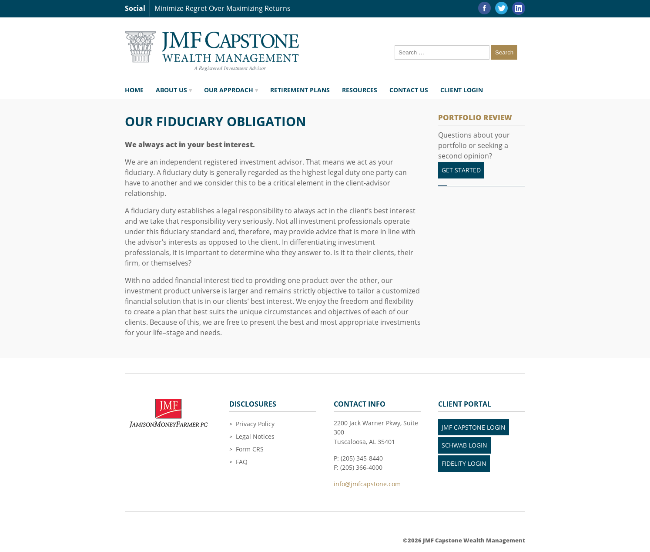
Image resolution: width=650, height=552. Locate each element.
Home (134, 90)
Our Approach (228, 90)
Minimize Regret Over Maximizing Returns (222, 8)
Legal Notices (255, 436)
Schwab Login (464, 445)
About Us (171, 90)
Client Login (461, 90)
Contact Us (408, 90)
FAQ (242, 462)
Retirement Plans (300, 90)
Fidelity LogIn (464, 463)
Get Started (461, 170)
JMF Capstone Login (474, 427)
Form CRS (250, 449)
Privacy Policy (255, 424)
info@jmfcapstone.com (367, 484)
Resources (359, 90)
